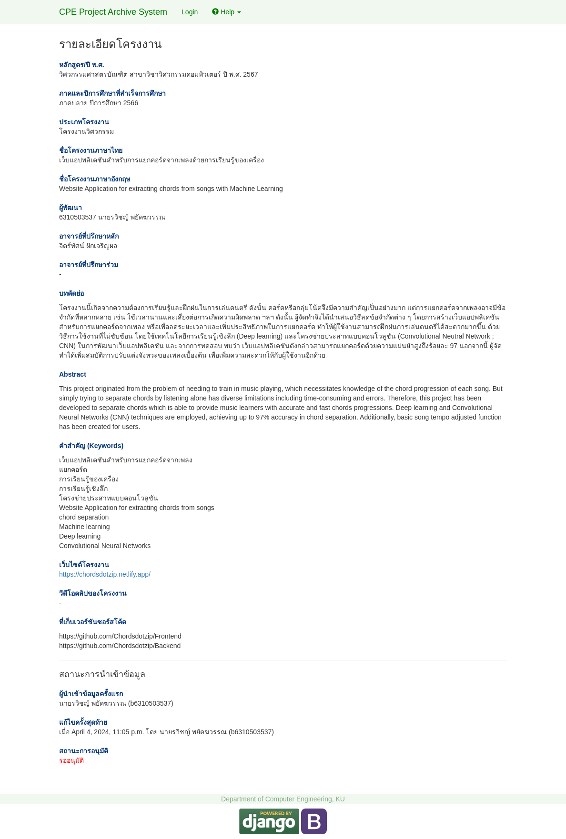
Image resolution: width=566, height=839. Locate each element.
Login (190, 12)
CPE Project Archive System (113, 12)
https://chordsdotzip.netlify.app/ (105, 574)
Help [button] (226, 12)
